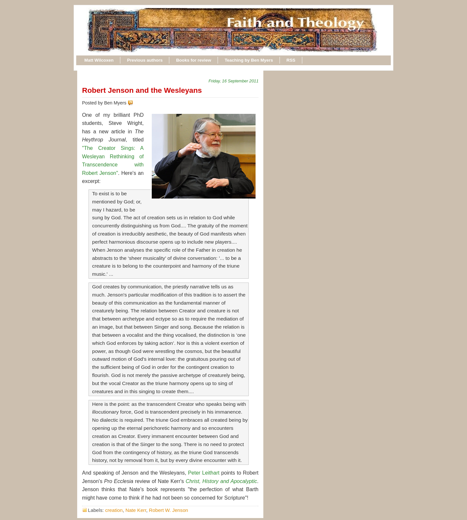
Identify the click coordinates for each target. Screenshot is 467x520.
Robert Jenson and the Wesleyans (142, 90)
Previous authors (145, 60)
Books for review (193, 60)
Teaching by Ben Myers (249, 60)
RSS (290, 60)
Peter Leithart (204, 473)
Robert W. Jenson (168, 510)
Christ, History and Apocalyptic (221, 481)
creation (114, 510)
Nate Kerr (136, 510)
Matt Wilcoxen (99, 60)
